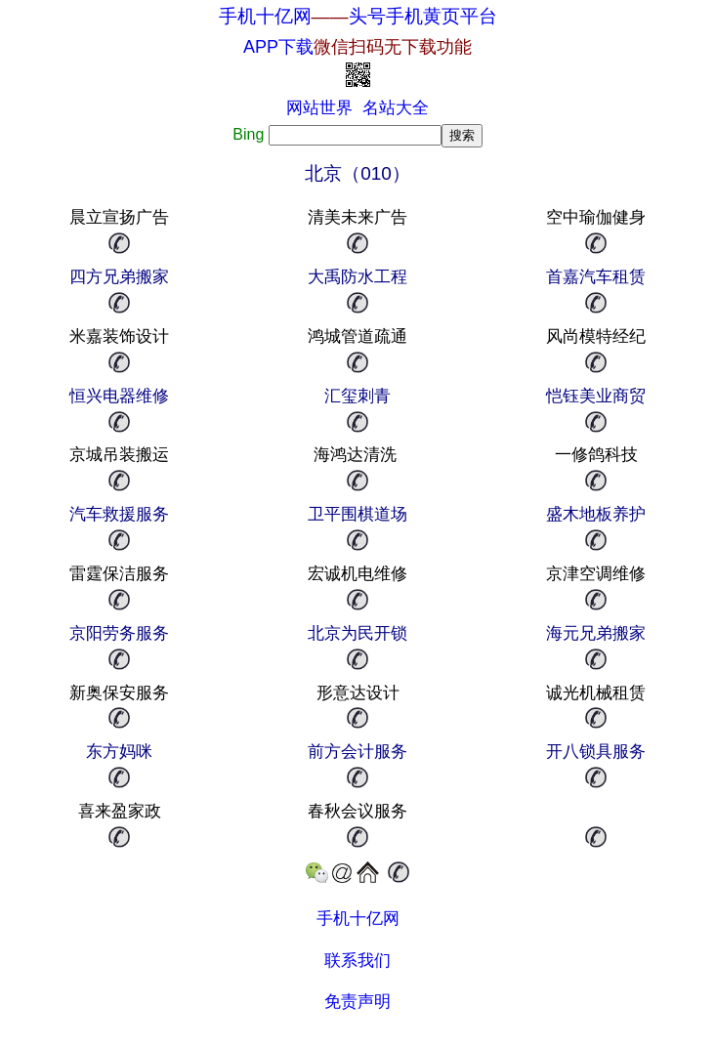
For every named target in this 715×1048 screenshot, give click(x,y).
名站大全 (395, 108)
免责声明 (357, 1001)
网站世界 (319, 108)
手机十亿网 (265, 16)
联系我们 (357, 960)
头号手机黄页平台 (423, 16)
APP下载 (357, 47)
